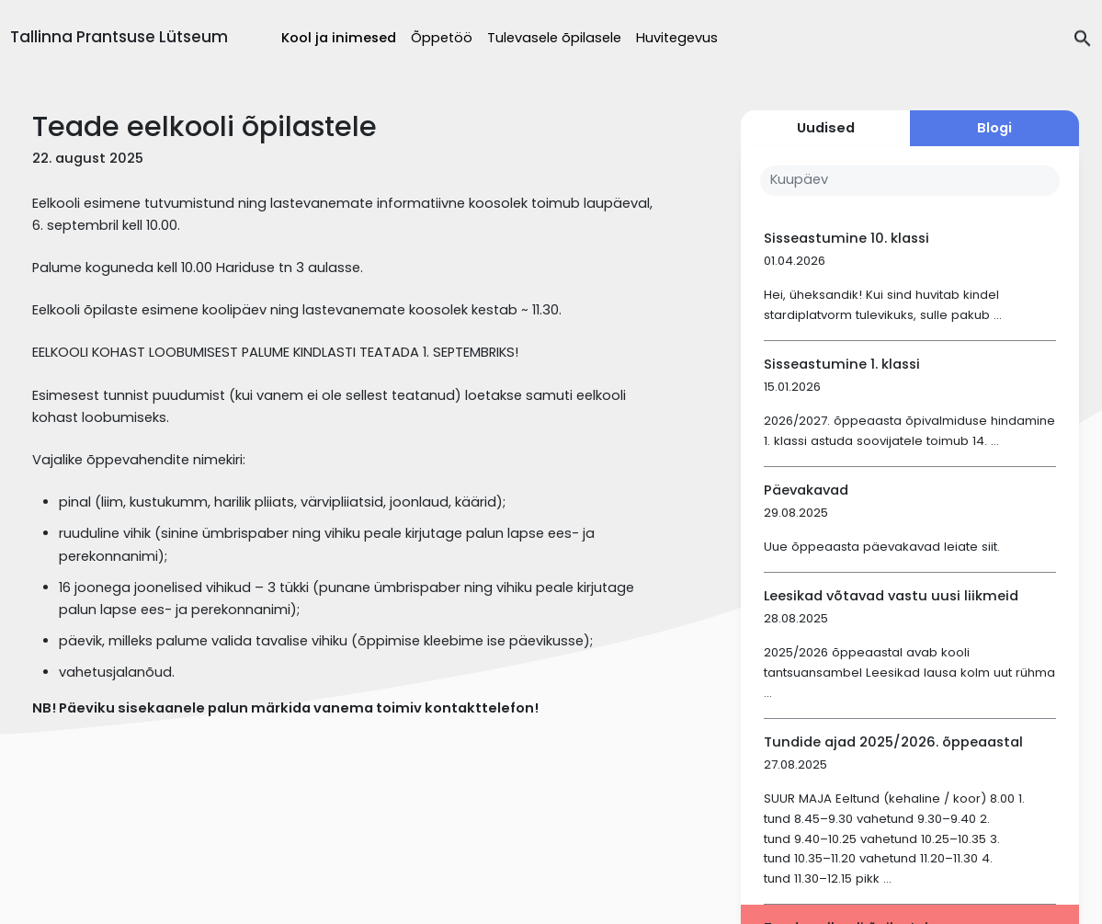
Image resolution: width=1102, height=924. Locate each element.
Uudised (826, 128)
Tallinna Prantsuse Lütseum (119, 37)
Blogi (994, 128)
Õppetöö (441, 38)
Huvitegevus (677, 38)
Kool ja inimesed (338, 38)
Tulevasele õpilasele (554, 38)
